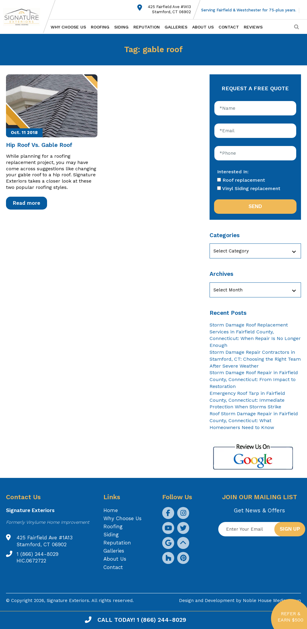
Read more (26, 203)
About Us (203, 27)
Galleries (176, 27)
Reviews (253, 27)
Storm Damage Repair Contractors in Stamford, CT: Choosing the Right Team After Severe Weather (255, 359)
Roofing (100, 27)
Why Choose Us (68, 27)
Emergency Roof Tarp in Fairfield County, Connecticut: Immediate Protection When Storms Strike (247, 400)
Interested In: (233, 171)
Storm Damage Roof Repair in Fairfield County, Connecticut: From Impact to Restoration (254, 379)
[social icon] (168, 513)
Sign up (290, 529)
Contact (229, 27)
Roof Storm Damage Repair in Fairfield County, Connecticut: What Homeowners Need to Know (254, 420)
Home (110, 510)
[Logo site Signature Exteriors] (24, 17)
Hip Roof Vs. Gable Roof (39, 145)
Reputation (146, 27)
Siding (121, 27)
